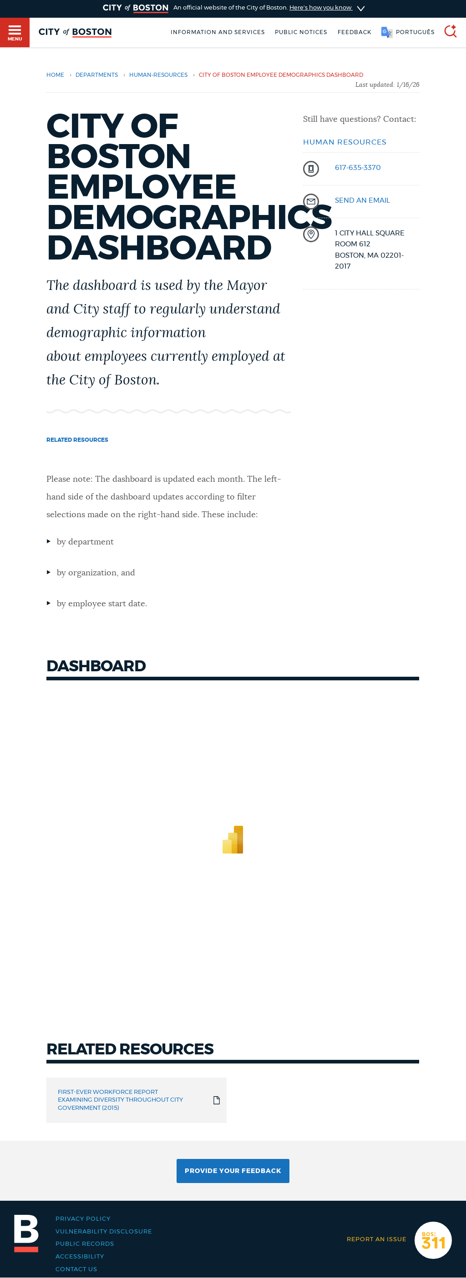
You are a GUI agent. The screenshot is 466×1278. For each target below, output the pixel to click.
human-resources (158, 75)
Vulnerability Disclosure (104, 1231)
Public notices (301, 32)
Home (55, 75)
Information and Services (218, 32)
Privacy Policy (83, 1219)
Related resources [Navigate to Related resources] (77, 440)
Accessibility (80, 1256)
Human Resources (345, 142)
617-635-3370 (358, 168)
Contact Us (76, 1269)
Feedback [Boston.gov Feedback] (354, 32)
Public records (85, 1244)
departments (97, 75)
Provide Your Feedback (233, 1171)
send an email (362, 200)
